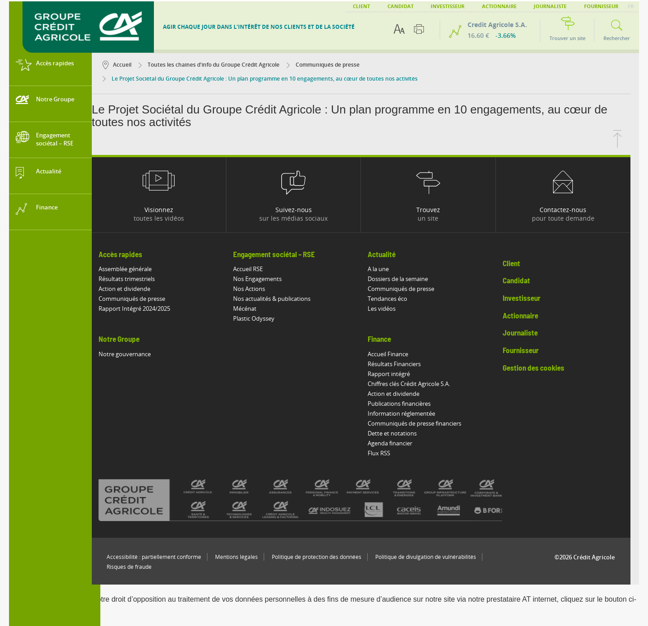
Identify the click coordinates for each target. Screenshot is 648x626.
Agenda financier (399, 443)
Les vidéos (391, 308)
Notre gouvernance (133, 354)
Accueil (125, 64)
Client (361, 6)
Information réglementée (410, 413)
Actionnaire (499, 6)
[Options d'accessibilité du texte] (399, 29)
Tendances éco (396, 299)
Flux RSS (388, 453)
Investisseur (447, 6)
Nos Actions (258, 289)
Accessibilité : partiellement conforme (162, 557)
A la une (387, 269)
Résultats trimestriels (135, 279)
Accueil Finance (397, 354)
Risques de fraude (137, 567)
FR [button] (631, 6)
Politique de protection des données (325, 557)
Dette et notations (401, 433)
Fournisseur (601, 6)
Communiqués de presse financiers (423, 423)
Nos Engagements (266, 279)
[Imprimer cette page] (419, 29)
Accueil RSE (256, 269)
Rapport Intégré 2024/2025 (143, 308)
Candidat (400, 6)
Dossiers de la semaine (407, 279)
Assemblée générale (133, 269)
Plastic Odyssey (262, 318)
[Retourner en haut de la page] (626, 145)
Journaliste (550, 6)
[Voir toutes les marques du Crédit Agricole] (325, 500)
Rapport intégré (398, 374)
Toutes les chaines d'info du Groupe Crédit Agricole (217, 64)
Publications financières (408, 403)
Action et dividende (133, 289)
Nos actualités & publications (280, 299)
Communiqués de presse (331, 64)
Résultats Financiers (403, 364)
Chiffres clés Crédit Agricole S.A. (418, 384)
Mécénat (253, 308)
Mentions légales (245, 557)
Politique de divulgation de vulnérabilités (434, 557)
